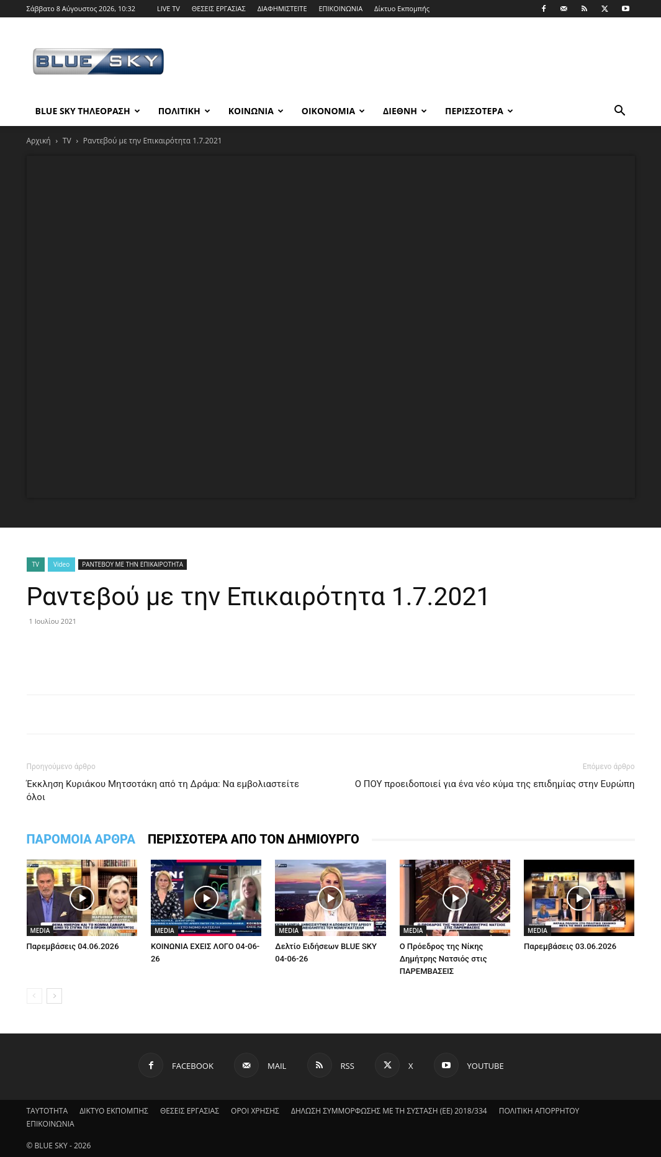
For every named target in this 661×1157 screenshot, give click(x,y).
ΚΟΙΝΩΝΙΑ (256, 111)
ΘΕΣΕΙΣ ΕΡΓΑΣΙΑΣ (219, 8)
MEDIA (40, 930)
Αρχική (39, 140)
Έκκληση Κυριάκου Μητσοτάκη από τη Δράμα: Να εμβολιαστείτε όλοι (163, 790)
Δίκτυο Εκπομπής (401, 8)
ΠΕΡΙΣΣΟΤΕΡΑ (479, 111)
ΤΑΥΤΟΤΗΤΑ (47, 1110)
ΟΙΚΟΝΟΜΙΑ (333, 111)
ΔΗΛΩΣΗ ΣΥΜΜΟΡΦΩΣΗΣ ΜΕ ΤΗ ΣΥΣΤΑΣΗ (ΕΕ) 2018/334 (389, 1110)
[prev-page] (34, 996)
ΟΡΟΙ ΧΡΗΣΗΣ (255, 1110)
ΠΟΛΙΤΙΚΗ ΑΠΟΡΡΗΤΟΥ (539, 1110)
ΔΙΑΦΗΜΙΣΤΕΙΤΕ (282, 8)
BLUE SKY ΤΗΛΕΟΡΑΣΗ (87, 111)
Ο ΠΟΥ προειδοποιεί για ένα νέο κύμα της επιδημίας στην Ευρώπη (495, 784)
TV (67, 140)
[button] (620, 112)
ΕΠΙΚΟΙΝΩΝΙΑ (340, 8)
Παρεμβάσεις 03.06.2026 (570, 946)
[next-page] (54, 996)
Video (61, 564)
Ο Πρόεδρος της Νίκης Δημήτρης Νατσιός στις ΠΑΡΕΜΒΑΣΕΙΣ (443, 959)
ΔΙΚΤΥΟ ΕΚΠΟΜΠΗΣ (113, 1110)
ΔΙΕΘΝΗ (405, 111)
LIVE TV (168, 8)
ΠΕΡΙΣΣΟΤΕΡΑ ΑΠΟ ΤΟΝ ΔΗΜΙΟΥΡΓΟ (253, 839)
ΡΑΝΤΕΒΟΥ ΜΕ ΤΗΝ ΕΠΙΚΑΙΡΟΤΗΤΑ (132, 564)
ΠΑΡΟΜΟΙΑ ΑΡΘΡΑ (81, 839)
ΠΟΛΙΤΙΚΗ (184, 111)
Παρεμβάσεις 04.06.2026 (73, 946)
